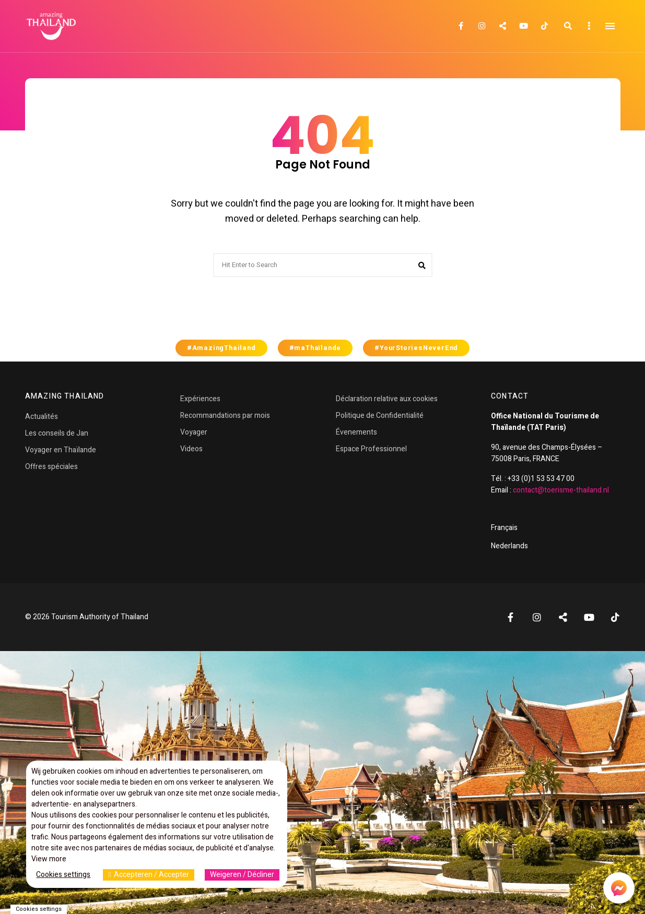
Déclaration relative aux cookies (387, 398)
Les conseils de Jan (56, 433)
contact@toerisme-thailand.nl (561, 490)
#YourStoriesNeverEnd (416, 348)
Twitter (502, 26)
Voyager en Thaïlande (60, 449)
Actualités (41, 416)
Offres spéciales (51, 466)
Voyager (193, 432)
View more (48, 858)
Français (504, 527)
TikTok (544, 26)
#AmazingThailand (221, 348)
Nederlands (509, 545)
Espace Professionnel (371, 448)
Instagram (482, 26)
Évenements (356, 432)
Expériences (200, 398)
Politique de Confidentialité (380, 415)
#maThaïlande (315, 348)
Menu (610, 26)
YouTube (523, 26)
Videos (191, 448)
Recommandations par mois (225, 415)
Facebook (461, 26)
